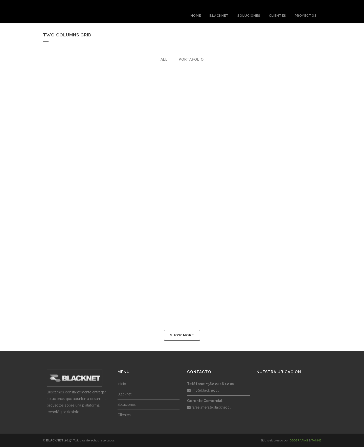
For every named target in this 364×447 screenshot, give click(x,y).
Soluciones (127, 405)
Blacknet (124, 394)
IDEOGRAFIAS (298, 440)
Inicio (122, 384)
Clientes (124, 415)
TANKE (316, 440)
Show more (182, 335)
